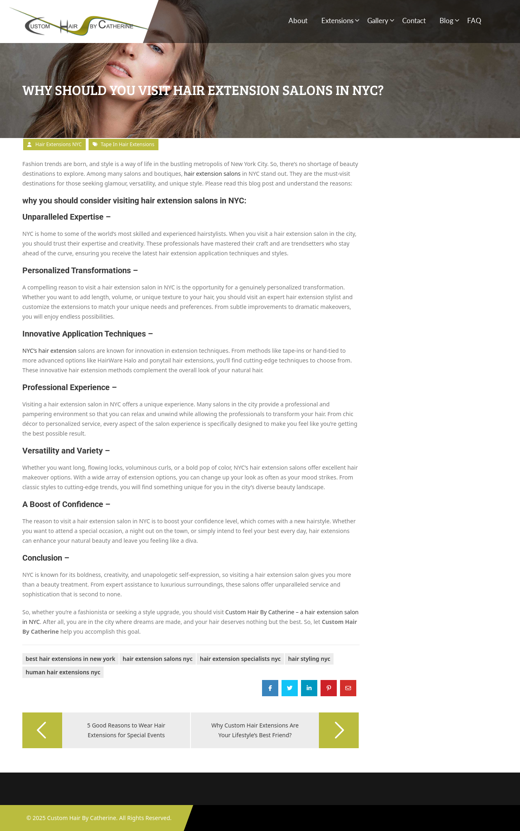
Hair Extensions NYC (58, 144)
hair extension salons (212, 173)
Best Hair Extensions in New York (70, 659)
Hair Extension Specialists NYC (240, 659)
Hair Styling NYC (309, 659)
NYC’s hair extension (49, 350)
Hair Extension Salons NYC (158, 659)
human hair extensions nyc (63, 672)
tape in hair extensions (127, 144)
